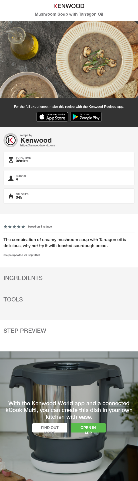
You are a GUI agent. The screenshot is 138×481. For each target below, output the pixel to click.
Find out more (50, 429)
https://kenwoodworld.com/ (37, 145)
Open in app (88, 429)
